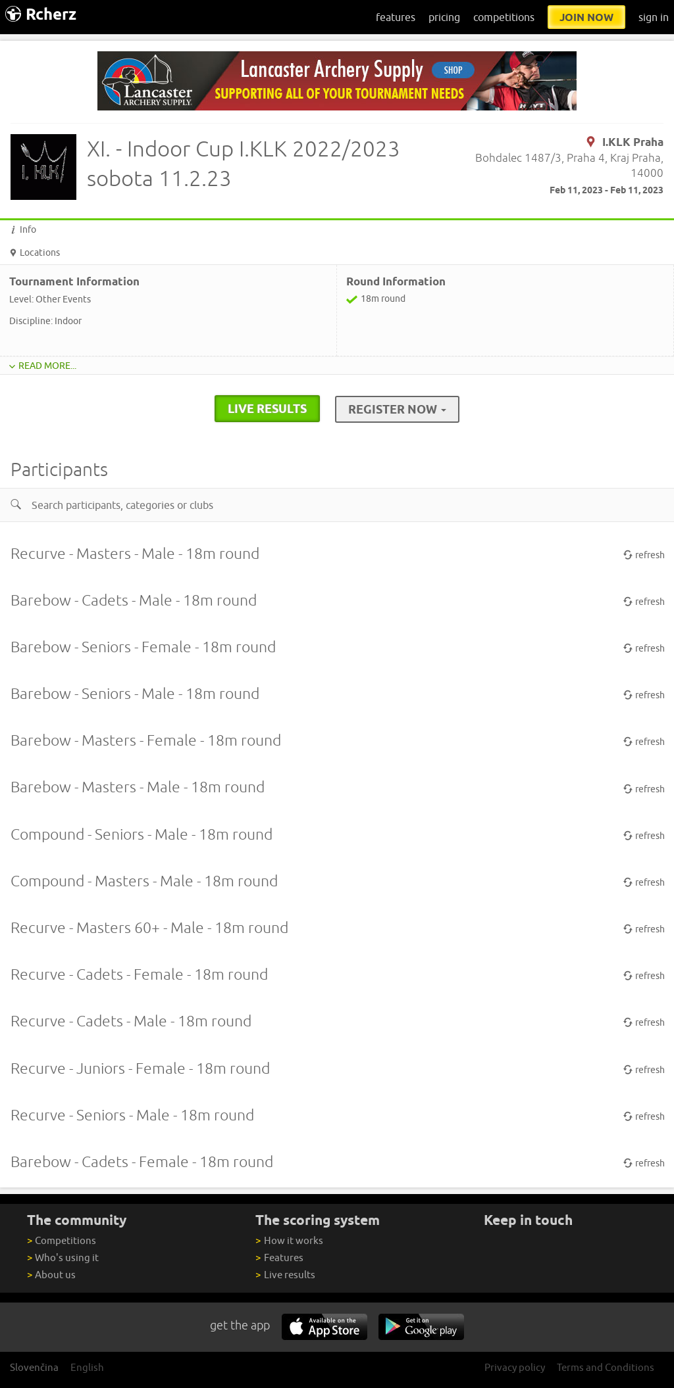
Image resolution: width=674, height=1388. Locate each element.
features (395, 17)
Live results (285, 1274)
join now (586, 17)
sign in (653, 17)
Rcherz (40, 14)
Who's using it (63, 1257)
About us (51, 1274)
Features (279, 1257)
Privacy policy (514, 1367)
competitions (503, 17)
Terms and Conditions (605, 1367)
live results (267, 408)
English (87, 1367)
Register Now (397, 409)
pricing (444, 17)
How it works (289, 1240)
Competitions (61, 1240)
